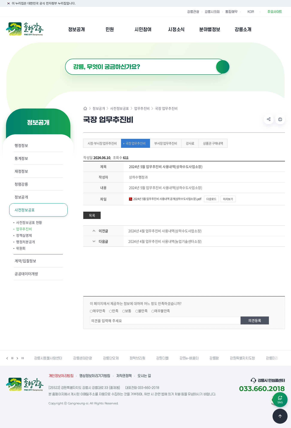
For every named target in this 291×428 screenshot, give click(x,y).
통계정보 (21, 158)
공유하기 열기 (269, 119)
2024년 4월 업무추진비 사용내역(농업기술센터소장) (164, 241)
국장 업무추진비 (134, 143)
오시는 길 (144, 376)
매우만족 (99, 310)
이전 (7, 358)
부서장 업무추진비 (164, 143)
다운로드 (211, 199)
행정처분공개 (25, 242)
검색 (222, 66)
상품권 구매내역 (212, 143)
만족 (115, 310)
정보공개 (21, 197)
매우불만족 (162, 310)
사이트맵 (282, 29)
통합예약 (231, 12)
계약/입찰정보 (25, 260)
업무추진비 (24, 229)
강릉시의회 (212, 12)
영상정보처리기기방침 (94, 376)
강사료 (189, 143)
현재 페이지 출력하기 (280, 119)
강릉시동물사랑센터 (48, 358)
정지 (12, 358)
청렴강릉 (21, 184)
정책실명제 (24, 235)
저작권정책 (124, 376)
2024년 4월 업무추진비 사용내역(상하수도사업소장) (164, 230)
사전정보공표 (25, 209)
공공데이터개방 (26, 273)
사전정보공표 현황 (29, 222)
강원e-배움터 (189, 358)
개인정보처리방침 (61, 376)
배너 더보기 (22, 358)
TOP (280, 416)
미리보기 (228, 199)
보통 (128, 310)
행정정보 (21, 145)
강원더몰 (162, 358)
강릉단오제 (111, 358)
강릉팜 (214, 358)
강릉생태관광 (82, 358)
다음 (17, 358)
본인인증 (271, 29)
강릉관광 (193, 12)
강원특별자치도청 (242, 358)
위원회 (21, 248)
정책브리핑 (137, 358)
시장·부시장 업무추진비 (101, 143)
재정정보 (21, 171)
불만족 (143, 310)
